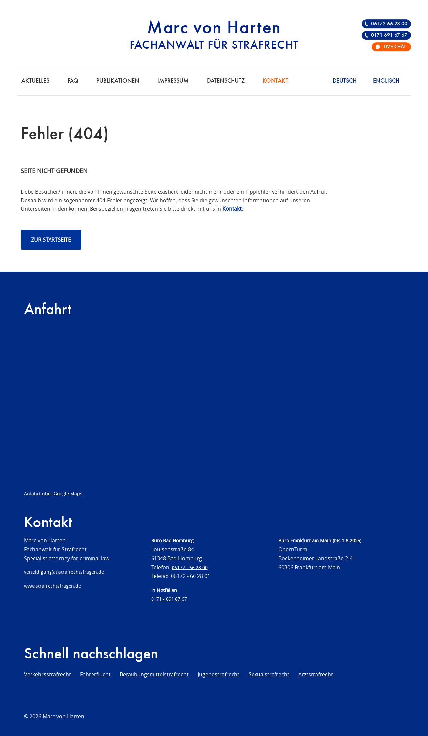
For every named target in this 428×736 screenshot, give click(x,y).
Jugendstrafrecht (218, 674)
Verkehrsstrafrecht (47, 674)
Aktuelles (35, 81)
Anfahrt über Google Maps (53, 493)
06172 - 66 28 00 (190, 567)
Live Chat (395, 47)
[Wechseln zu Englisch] (386, 80)
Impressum (173, 81)
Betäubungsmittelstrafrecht (154, 674)
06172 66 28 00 (389, 24)
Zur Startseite (51, 239)
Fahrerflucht (95, 674)
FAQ (73, 81)
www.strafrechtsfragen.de (52, 586)
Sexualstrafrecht (269, 674)
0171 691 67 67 (389, 35)
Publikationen (117, 81)
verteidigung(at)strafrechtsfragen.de (64, 572)
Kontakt (275, 81)
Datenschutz (226, 81)
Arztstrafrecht (315, 674)
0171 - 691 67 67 (169, 599)
